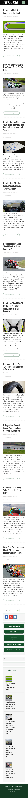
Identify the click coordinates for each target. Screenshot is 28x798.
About (9, 788)
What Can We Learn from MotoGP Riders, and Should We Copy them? (13, 550)
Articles (5, 788)
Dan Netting (16, 16)
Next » (22, 610)
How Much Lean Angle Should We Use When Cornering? (12, 246)
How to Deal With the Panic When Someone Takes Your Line (12, 185)
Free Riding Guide (9, 786)
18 (18, 610)
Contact (14, 788)
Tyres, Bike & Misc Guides (9, 133)
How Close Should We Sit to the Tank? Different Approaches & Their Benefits (13, 307)
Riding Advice (6, 16)
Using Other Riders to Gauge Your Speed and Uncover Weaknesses (12, 428)
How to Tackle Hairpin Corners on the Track (12, 12)
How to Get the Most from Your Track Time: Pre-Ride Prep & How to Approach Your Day (14, 126)
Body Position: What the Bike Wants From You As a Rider (13, 67)
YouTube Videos (18, 786)
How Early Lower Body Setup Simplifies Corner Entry (12, 490)
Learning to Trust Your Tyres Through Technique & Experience (13, 366)
